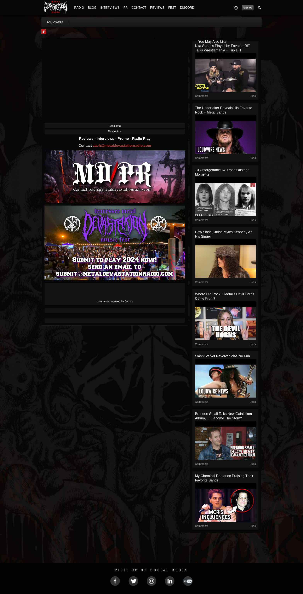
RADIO (79, 7)
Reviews (86, 139)
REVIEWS (157, 7)
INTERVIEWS (109, 7)
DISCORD (187, 7)
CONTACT (139, 7)
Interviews (106, 139)
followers (55, 22)
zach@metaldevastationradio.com (122, 145)
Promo (123, 139)
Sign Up (247, 7)
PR (125, 7)
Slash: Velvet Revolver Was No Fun (222, 356)
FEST (172, 7)
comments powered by (115, 301)
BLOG (92, 7)
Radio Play (141, 139)
